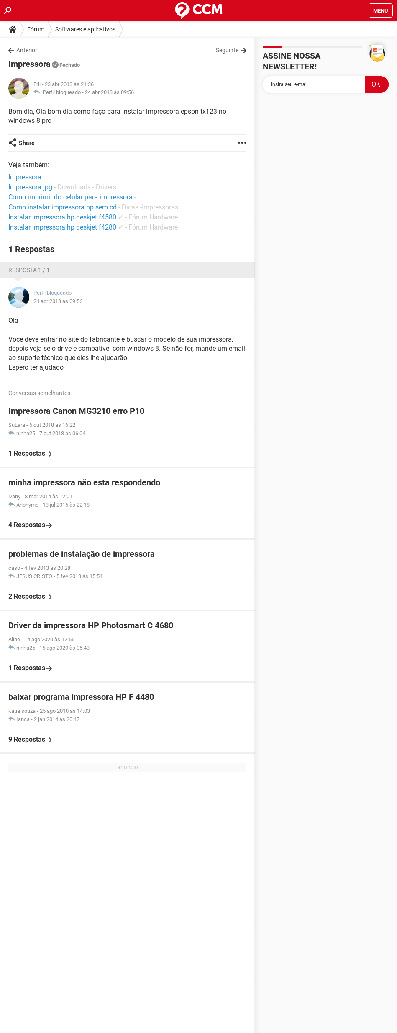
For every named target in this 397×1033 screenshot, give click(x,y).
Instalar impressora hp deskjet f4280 (62, 227)
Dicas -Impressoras (150, 207)
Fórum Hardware (153, 217)
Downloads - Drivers (86, 187)
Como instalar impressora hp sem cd (62, 207)
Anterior (26, 50)
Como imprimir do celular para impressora (70, 197)
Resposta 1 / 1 (29, 270)
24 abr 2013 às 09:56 (109, 92)
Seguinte (227, 50)
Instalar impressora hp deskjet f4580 (62, 217)
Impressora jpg (30, 187)
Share (27, 143)
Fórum (35, 29)
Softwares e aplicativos (85, 29)
